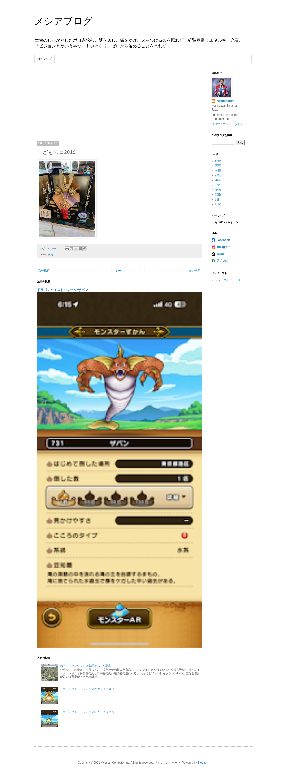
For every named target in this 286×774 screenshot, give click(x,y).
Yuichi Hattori (225, 101)
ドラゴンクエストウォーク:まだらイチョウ (87, 712)
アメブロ (222, 260)
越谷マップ (44, 58)
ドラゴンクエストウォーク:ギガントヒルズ (87, 689)
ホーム (119, 270)
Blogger (202, 762)
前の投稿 (194, 270)
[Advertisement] (119, 106)
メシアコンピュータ (228, 280)
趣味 (218, 180)
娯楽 (218, 175)
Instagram (223, 247)
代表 (218, 185)
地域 (218, 189)
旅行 (218, 199)
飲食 (218, 161)
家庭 (50, 254)
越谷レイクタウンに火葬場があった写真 (85, 665)
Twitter (221, 253)
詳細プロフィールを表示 (227, 124)
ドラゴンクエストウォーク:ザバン (62, 290)
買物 (218, 194)
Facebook (223, 240)
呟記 (218, 204)
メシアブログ (63, 21)
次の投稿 (44, 270)
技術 (218, 170)
